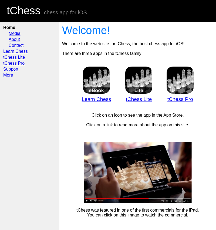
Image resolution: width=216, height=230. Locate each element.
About (14, 39)
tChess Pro (14, 63)
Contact (16, 45)
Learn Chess (15, 51)
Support (10, 69)
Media (15, 33)
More (8, 75)
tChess (23, 11)
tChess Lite (14, 57)
